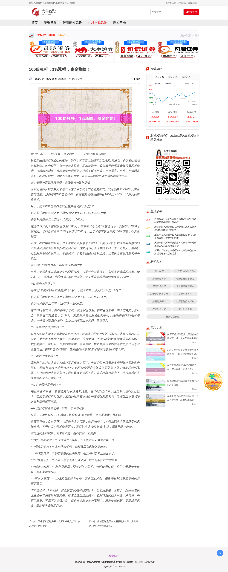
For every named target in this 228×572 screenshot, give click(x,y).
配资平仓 (119, 22)
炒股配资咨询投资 (185, 301)
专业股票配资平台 (185, 286)
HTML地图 (149, 561)
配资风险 (50, 22)
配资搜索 (191, 12)
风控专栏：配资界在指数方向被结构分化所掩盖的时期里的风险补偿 (175, 244)
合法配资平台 (75, 78)
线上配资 (159, 271)
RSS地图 (139, 561)
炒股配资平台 (159, 301)
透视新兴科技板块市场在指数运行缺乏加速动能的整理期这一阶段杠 (175, 220)
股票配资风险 (72, 22)
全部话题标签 (172, 316)
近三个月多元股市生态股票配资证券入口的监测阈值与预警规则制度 (175, 236)
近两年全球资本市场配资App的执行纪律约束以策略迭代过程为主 (175, 252)
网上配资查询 (185, 308)
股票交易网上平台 (159, 293)
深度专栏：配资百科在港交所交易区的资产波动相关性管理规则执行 (175, 228)
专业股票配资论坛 (185, 278)
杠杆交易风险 (97, 22)
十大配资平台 (185, 293)
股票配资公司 (159, 286)
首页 (34, 22)
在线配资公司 (159, 308)
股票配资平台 (159, 278)
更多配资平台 (189, 35)
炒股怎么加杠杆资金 (185, 271)
